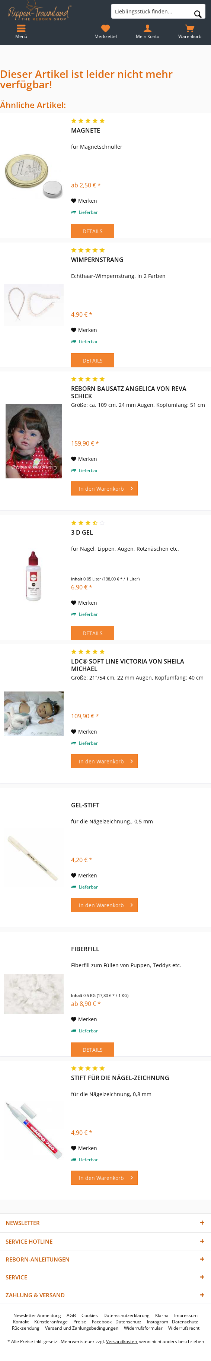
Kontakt (21, 1322)
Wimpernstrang (97, 260)
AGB (71, 1316)
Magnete (85, 130)
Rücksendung (25, 1328)
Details (93, 231)
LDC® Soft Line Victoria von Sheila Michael (127, 665)
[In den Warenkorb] (104, 488)
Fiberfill (85, 949)
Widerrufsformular (143, 1328)
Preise (79, 1322)
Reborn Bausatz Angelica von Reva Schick (128, 392)
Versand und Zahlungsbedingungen (81, 1328)
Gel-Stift (85, 805)
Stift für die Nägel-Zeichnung (120, 1078)
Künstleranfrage (51, 1322)
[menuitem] (190, 32)
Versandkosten (121, 1341)
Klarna (162, 1316)
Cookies (89, 1316)
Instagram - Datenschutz (172, 1322)
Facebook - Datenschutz (116, 1322)
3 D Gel (82, 533)
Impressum (186, 1316)
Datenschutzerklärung (126, 1316)
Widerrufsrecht (183, 1328)
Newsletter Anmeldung (37, 1316)
